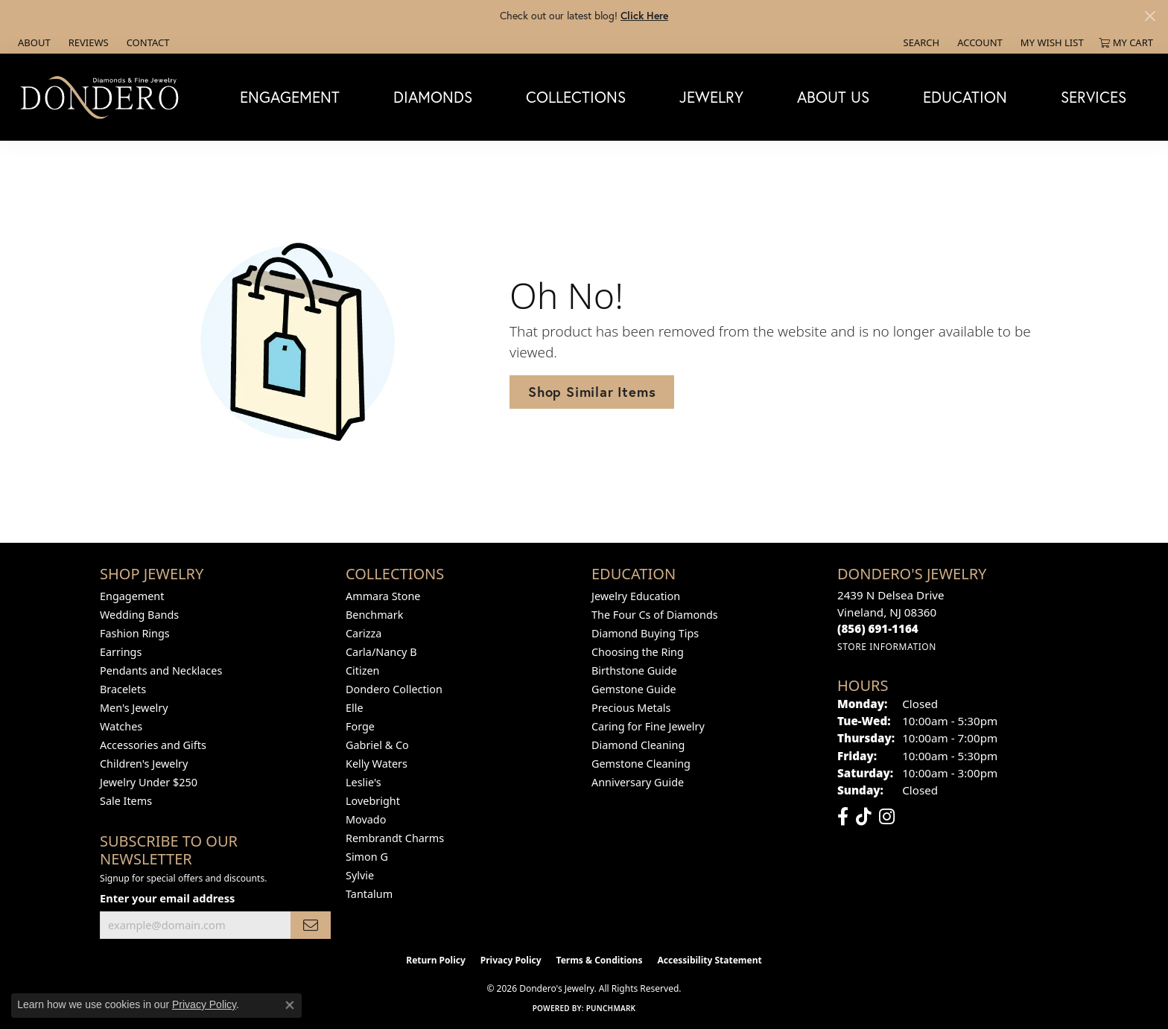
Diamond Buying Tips (645, 633)
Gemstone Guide (633, 689)
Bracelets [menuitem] (123, 689)
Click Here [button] (644, 15)
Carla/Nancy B (381, 652)
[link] (33, 42)
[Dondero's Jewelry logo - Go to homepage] (102, 97)
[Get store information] (886, 646)
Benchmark (374, 615)
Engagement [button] (290, 96)
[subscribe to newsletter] (311, 925)
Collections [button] (576, 96)
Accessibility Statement (709, 960)
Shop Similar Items (592, 392)
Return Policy (436, 960)
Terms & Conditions (599, 960)
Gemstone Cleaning (641, 763)
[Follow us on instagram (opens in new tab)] (887, 817)
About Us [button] (833, 96)
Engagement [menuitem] (132, 596)
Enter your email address (167, 898)
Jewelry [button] (711, 96)
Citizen (363, 670)
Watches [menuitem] (121, 726)
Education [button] (965, 96)
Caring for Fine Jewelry (648, 726)
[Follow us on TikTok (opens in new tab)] (864, 817)
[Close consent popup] (289, 1005)
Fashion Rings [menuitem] (135, 633)
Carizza (363, 633)
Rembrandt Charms (395, 838)
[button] (920, 42)
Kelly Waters (376, 763)
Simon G (367, 857)
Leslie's (363, 782)
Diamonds (432, 96)
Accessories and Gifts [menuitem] (153, 745)
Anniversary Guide (637, 782)
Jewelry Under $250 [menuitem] (148, 782)
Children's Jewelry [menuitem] (144, 763)
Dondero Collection (394, 689)
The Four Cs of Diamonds (654, 615)
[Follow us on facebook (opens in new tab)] (842, 817)
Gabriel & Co (377, 745)
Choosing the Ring (637, 652)
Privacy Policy (511, 960)
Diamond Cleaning (638, 745)
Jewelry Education (635, 596)
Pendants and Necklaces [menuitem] (161, 670)
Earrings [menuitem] (121, 652)
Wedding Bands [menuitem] (139, 615)
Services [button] (1093, 96)
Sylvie (360, 875)
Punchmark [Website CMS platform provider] (611, 1008)
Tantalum (369, 894)
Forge (360, 726)
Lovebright (373, 801)
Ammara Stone (383, 596)
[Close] (1149, 16)
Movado (366, 819)
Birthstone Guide (634, 670)
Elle (355, 708)
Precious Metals (630, 708)
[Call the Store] (877, 628)
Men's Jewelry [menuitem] (134, 708)
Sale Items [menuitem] (126, 801)
